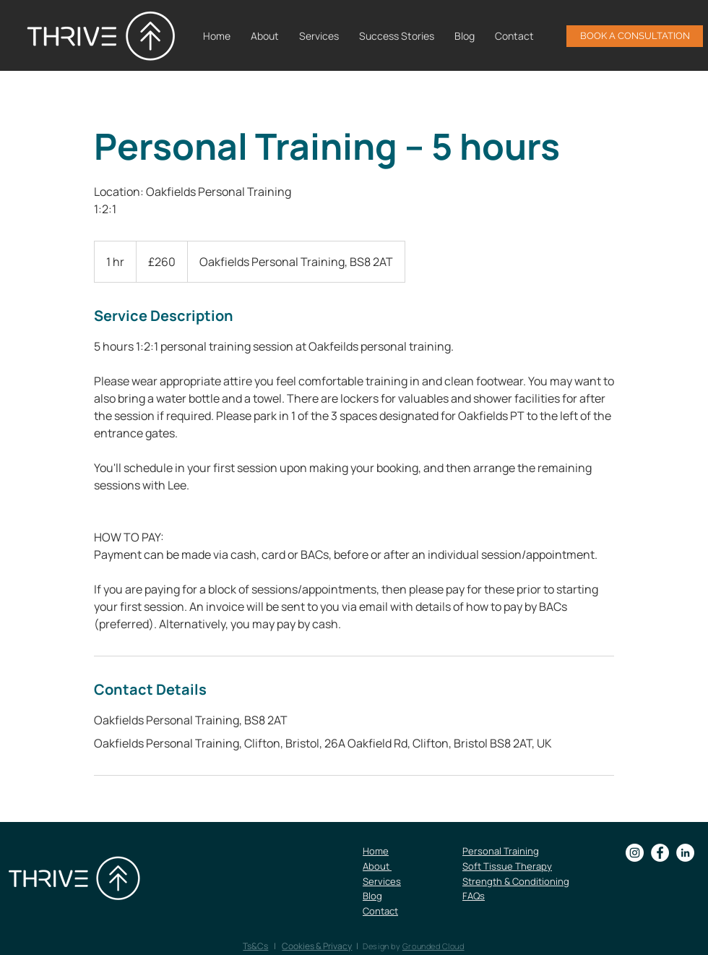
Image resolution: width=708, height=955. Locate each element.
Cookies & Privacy (317, 946)
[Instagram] (635, 853)
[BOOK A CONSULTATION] (634, 36)
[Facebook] (660, 853)
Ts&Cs (255, 946)
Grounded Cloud (433, 946)
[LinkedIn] (685, 853)
